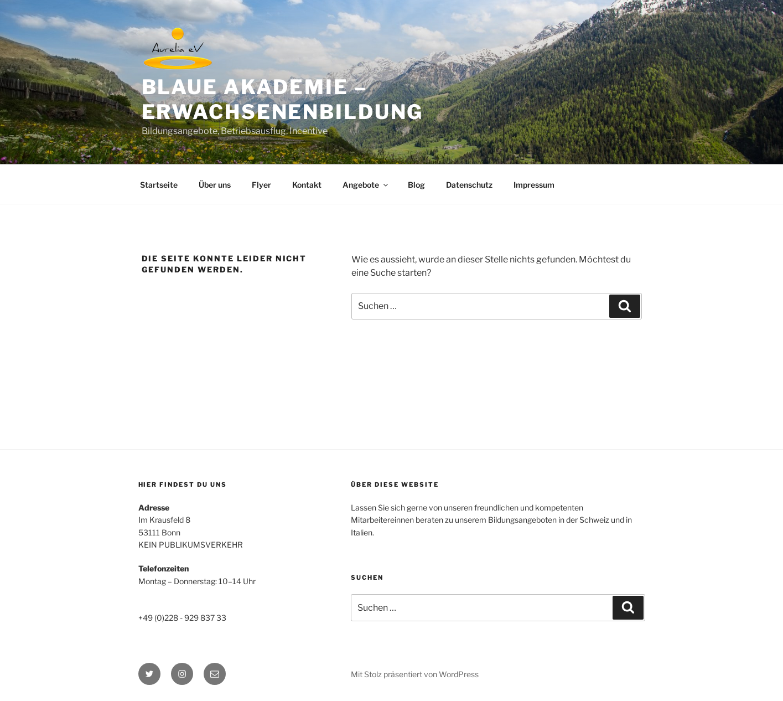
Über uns (215, 184)
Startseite (159, 184)
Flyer (261, 184)
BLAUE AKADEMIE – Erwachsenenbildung (283, 99)
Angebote (366, 184)
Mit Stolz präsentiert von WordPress (415, 674)
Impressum (534, 184)
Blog (416, 184)
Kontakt (307, 184)
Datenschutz (469, 184)
